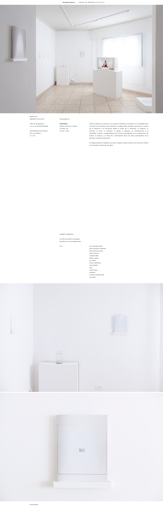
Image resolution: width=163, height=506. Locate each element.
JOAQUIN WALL (69, 2)
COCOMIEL (63, 123)
